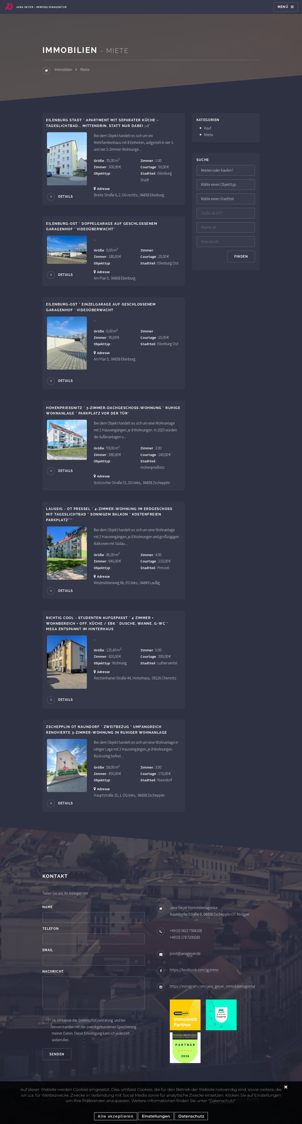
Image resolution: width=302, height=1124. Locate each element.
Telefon (50, 928)
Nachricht (53, 971)
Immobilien (63, 69)
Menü (283, 7)
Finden (241, 256)
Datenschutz (222, 1110)
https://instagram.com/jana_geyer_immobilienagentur (212, 986)
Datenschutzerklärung (95, 1020)
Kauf (205, 128)
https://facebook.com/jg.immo (194, 969)
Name (47, 907)
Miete (84, 69)
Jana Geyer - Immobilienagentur (41, 7)
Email (47, 950)
